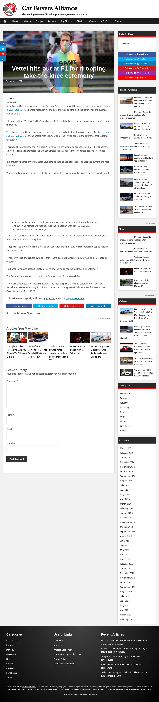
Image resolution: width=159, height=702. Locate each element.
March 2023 (125, 559)
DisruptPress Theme (90, 694)
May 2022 (124, 605)
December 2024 (127, 462)
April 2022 (125, 610)
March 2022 (125, 615)
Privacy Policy (60, 659)
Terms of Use (133, 689)
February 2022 (126, 619)
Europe (39, 21)
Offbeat (123, 417)
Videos (92, 21)
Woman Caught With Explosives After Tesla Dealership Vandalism (100, 349)
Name (10, 415)
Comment (12, 381)
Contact (119, 21)
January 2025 (126, 457)
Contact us (59, 640)
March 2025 (125, 448)
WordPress (74, 694)
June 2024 (125, 490)
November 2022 (127, 578)
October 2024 (126, 471)
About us (58, 645)
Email (10, 429)
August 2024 (126, 481)
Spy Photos (66, 21)
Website (10, 443)
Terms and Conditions (64, 663)
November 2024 (127, 467)
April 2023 (125, 554)
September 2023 (127, 531)
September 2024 (127, 476)
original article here (76, 298)
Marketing (124, 407)
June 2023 (125, 545)
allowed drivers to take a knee (21, 110)
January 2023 (126, 568)
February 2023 (126, 564)
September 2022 (127, 587)
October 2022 (126, 582)
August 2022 (126, 591)
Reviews (52, 21)
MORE (104, 21)
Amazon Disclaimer (63, 650)
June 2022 (125, 601)
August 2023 (126, 536)
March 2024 (125, 504)
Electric (80, 21)
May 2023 (124, 550)
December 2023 (127, 517)
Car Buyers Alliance (60, 7)
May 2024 (124, 494)
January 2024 (126, 513)
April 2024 (125, 499)
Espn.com (51, 298)
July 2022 (124, 596)
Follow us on (136, 54)
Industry (26, 21)
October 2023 (126, 527)
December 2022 (127, 573)
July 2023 (124, 541)
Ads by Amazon (105, 318)
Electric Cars (126, 393)
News (15, 21)
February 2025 (126, 453)
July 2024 (124, 485)
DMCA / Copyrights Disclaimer (68, 654)
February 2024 (126, 508)
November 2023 (127, 522)
